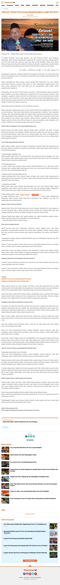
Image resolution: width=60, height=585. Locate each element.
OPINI (22, 5)
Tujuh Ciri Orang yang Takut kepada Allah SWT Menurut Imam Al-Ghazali (25, 545)
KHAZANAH (50, 5)
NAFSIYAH (35, 5)
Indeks (17, 5)
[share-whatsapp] (31, 436)
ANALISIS (42, 5)
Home (3, 5)
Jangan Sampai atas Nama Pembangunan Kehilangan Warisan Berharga (25, 552)
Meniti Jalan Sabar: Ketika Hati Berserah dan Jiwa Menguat (20, 422)
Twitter (33, 574)
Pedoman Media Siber (36, 577)
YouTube (36, 574)
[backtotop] (30, 566)
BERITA (28, 5)
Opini (3, 510)
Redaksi (21, 577)
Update (35, 194)
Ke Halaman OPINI (30, 514)
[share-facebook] (26, 436)
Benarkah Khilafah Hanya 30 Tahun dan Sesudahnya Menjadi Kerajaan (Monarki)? (25, 532)
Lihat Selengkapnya (30, 560)
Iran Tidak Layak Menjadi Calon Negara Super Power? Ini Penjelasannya (25, 524)
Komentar (30, 440)
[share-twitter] (29, 436)
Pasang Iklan (27, 577)
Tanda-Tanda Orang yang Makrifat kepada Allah (18, 538)
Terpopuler (10, 5)
